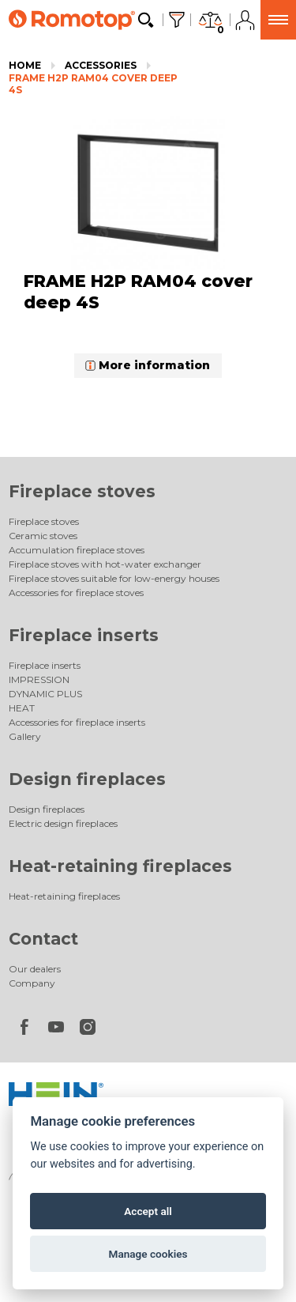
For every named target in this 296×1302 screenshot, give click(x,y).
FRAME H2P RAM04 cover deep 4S (93, 84)
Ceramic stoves (43, 536)
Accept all (148, 1211)
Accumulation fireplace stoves (76, 550)
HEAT (22, 708)
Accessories (101, 65)
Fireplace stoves (82, 491)
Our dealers (35, 969)
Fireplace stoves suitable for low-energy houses (114, 578)
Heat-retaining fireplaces (120, 866)
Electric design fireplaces (63, 823)
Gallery (25, 736)
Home (25, 65)
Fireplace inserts (84, 635)
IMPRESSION (39, 679)
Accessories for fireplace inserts (77, 722)
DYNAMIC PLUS (45, 694)
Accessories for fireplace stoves (76, 592)
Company (32, 983)
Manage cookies (147, 1253)
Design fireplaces (87, 779)
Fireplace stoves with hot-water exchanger (105, 564)
